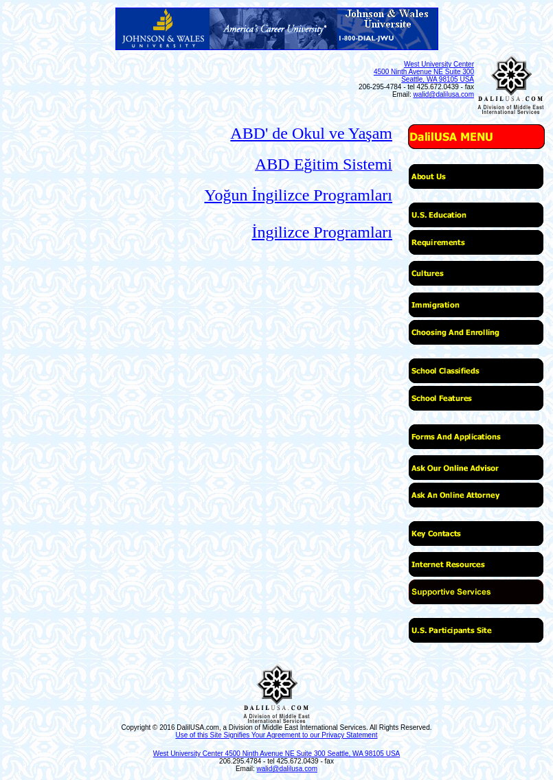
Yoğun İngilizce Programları (298, 195)
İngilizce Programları (321, 232)
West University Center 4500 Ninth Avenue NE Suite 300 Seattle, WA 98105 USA (424, 71)
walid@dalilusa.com (443, 94)
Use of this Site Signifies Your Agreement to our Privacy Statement (276, 735)
